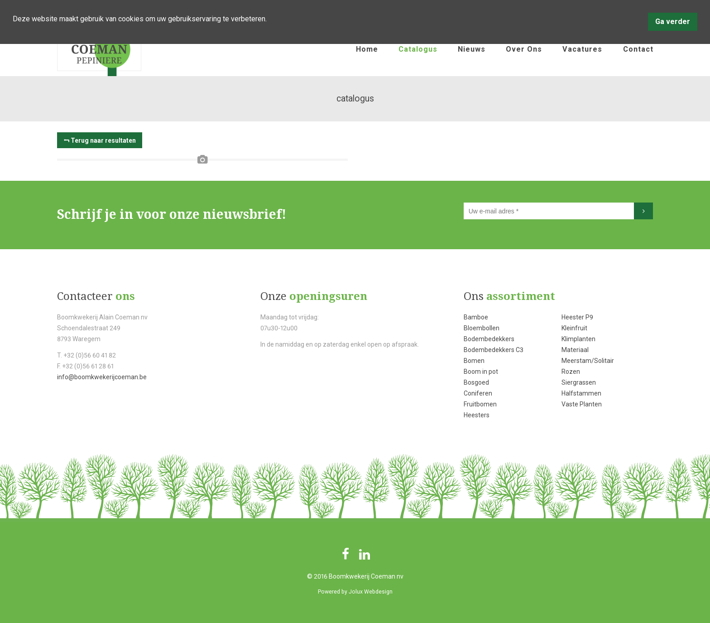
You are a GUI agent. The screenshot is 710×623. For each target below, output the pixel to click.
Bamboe (476, 317)
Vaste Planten (581, 404)
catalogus (417, 49)
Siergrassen (578, 382)
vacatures (582, 49)
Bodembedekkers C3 (493, 349)
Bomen (474, 360)
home (367, 49)
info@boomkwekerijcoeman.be (102, 377)
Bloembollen (481, 328)
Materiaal (575, 349)
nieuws (471, 49)
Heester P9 (577, 317)
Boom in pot (481, 371)
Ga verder (672, 21)
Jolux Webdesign (371, 592)
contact (638, 49)
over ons (524, 49)
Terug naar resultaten (103, 140)
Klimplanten (578, 339)
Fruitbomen (480, 404)
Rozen (570, 371)
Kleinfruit (574, 328)
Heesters (476, 415)
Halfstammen (581, 393)
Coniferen (478, 393)
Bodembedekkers (489, 339)
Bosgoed (476, 382)
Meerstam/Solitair (587, 360)
